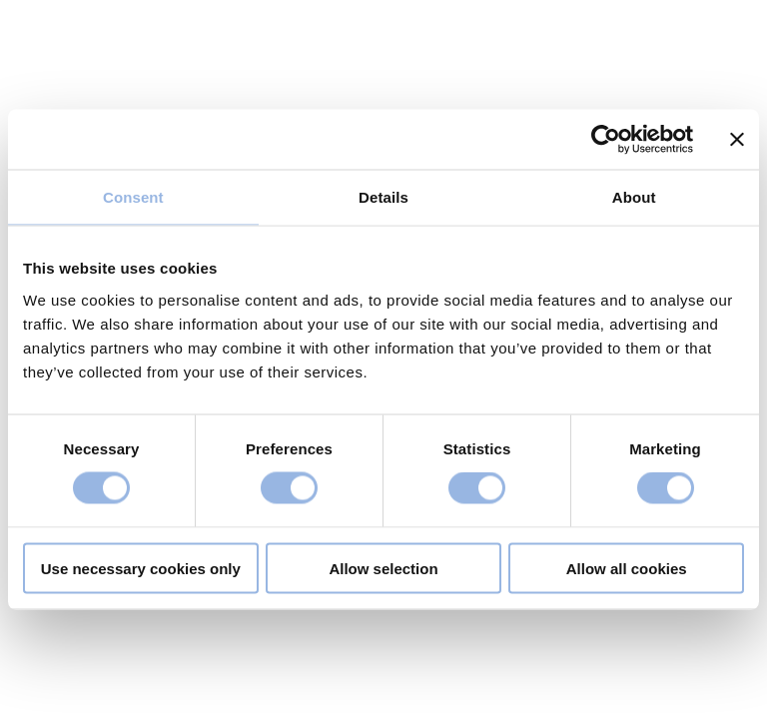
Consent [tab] (133, 197)
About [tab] (634, 197)
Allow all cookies (626, 567)
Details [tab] (383, 197)
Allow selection (383, 567)
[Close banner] (737, 140)
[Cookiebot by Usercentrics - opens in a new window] (605, 140)
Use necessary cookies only (141, 567)
